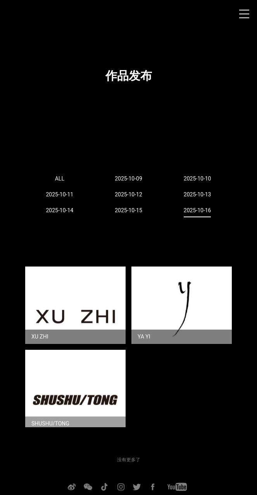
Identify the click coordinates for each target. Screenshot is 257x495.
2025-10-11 (59, 194)
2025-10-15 (128, 210)
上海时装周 (19, 15)
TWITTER (137, 487)
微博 (71, 487)
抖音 (104, 487)
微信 (87, 487)
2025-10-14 (59, 210)
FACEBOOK (152, 487)
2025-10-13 (197, 194)
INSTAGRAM (121, 487)
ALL (59, 178)
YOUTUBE (177, 487)
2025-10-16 (197, 210)
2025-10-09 (128, 178)
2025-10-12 (128, 194)
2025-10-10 (197, 178)
